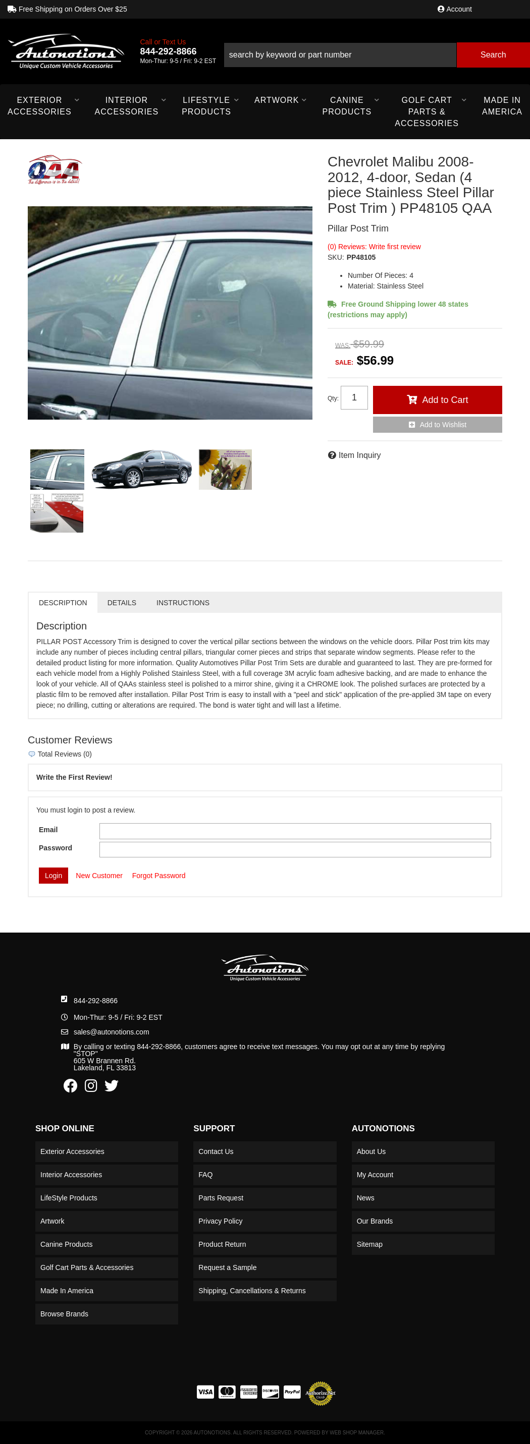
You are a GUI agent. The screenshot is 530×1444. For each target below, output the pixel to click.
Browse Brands (64, 1314)
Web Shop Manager (357, 1432)
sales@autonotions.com (111, 1031)
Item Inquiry (360, 455)
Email (48, 830)
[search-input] (340, 55)
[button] (377, 51)
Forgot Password (159, 876)
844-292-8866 (96, 1001)
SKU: (336, 257)
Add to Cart (445, 400)
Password (55, 848)
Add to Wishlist (443, 425)
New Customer (99, 876)
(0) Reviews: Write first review (374, 247)
